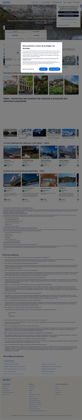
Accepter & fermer (55, 69)
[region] (41, 57)
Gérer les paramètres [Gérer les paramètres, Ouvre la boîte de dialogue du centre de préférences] (28, 69)
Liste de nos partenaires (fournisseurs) (30, 64)
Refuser (43, 69)
